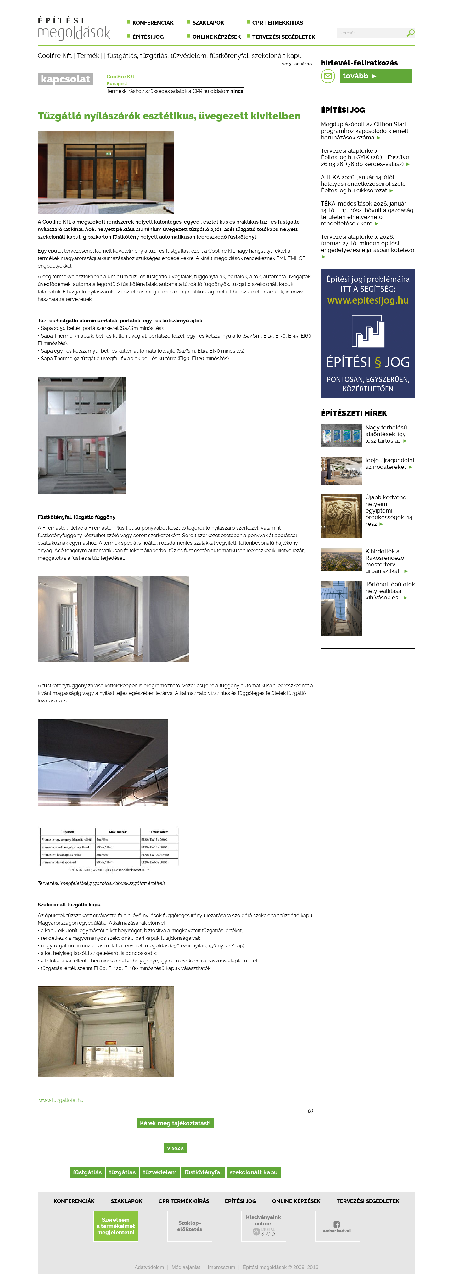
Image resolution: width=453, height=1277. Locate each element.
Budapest (117, 83)
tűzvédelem (188, 56)
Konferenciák (153, 23)
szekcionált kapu (277, 56)
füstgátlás (122, 56)
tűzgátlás (153, 56)
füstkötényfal (229, 56)
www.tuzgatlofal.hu (61, 1100)
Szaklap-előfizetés (189, 1226)
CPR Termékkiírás (184, 1201)
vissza (175, 1147)
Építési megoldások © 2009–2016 (280, 1267)
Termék (88, 56)
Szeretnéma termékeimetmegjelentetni (116, 1226)
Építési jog (148, 37)
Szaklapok (208, 23)
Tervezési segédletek (283, 37)
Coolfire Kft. (55, 56)
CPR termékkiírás (277, 23)
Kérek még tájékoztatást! (175, 1123)
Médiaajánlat (185, 1267)
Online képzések (217, 37)
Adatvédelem (149, 1267)
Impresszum (221, 1267)
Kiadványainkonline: (263, 1225)
